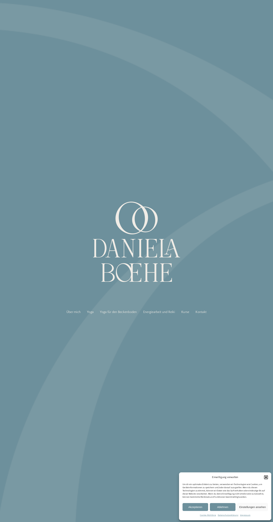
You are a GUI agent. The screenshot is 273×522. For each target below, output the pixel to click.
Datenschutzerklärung (228, 515)
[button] (266, 477)
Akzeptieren (195, 507)
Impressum (245, 515)
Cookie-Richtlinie (208, 515)
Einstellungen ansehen (252, 507)
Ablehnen (222, 507)
